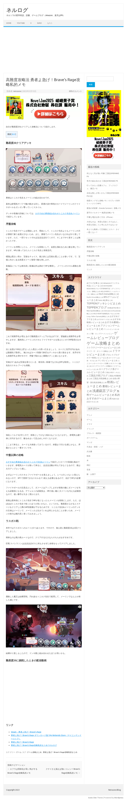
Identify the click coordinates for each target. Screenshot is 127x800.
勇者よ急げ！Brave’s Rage (22, 742)
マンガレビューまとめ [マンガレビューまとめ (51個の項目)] (107, 360)
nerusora (17, 91)
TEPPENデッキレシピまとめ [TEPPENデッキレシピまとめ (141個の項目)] (104, 303)
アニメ (89, 415)
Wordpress (118, 798)
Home (8, 23)
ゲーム (19, 752)
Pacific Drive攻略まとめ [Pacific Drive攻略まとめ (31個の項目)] (95, 297)
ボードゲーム (92, 438)
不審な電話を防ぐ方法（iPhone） (100, 217)
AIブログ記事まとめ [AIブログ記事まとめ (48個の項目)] (95, 283)
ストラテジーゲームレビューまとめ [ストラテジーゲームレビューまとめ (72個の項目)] (103, 347)
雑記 (88, 465)
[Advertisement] (63, 50)
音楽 (88, 470)
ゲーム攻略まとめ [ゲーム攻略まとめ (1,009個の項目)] (103, 343)
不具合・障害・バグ (95, 447)
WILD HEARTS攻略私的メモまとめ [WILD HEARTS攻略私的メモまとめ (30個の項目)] (105, 313)
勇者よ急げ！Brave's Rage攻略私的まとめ (60, 752)
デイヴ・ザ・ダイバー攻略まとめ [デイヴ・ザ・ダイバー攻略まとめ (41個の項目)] (99, 351)
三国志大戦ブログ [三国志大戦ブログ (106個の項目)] (98, 375)
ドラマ (89, 424)
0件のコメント (75, 91)
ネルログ (17, 10)
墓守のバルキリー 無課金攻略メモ (100, 213)
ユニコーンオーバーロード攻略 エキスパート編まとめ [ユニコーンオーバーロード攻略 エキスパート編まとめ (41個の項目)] (104, 363)
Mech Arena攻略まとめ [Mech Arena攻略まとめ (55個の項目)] (109, 294)
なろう (49, 23)
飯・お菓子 (91, 474)
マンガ (89, 442)
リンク (89, 269)
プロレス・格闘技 (94, 433)
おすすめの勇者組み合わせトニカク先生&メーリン (57, 213)
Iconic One (92, 798)
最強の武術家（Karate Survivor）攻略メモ (104, 208)
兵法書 (89, 451)
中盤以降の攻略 (93, 256)
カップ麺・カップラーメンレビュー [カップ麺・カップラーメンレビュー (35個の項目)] (100, 334)
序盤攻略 (90, 251)
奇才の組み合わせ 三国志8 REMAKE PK (102, 181)
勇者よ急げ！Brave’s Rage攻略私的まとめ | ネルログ (34, 745)
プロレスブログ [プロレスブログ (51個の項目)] (112, 355)
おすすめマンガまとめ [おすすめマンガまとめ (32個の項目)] (104, 319)
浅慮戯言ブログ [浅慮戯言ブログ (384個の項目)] (104, 391)
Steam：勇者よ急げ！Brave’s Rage (26, 732)
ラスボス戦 (91, 260)
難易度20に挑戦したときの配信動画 (101, 265)
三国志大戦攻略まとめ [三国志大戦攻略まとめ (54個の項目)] (102, 378)
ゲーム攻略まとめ (34, 752)
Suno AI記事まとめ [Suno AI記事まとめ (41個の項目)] (105, 300)
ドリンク (90, 429)
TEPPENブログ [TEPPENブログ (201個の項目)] (97, 307)
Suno (39, 23)
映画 (88, 456)
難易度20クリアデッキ (96, 247)
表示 (13, 134)
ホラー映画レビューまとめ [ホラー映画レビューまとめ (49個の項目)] (98, 358)
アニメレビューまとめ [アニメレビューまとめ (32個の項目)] (111, 329)
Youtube (21, 23)
